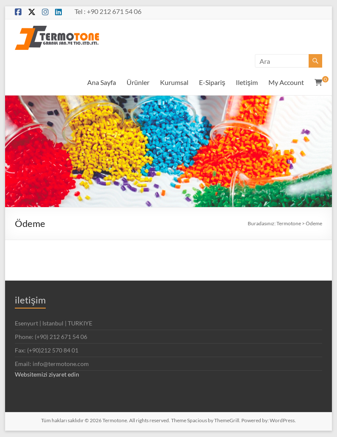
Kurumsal (174, 82)
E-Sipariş (212, 82)
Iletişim (247, 82)
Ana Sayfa (101, 82)
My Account (286, 82)
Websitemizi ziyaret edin (47, 374)
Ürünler (138, 82)
